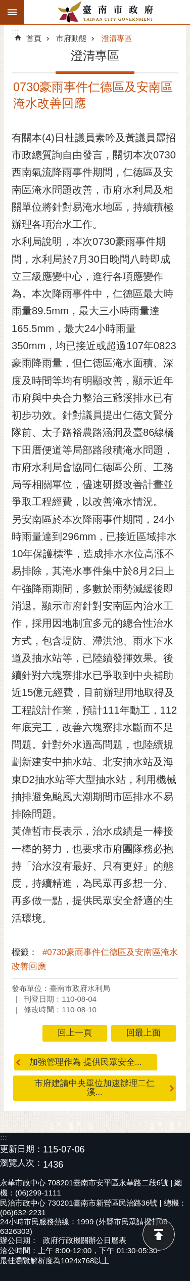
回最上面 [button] (143, 1033)
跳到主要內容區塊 (5, 5)
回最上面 (158, 1234)
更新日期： (21, 1149)
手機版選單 (12, 12)
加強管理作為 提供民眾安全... (85, 1062)
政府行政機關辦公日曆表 (84, 1240)
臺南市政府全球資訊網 (107, 12)
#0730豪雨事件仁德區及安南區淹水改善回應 (95, 959)
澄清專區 (117, 38)
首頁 (33, 38)
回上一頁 (75, 1033)
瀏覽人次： (21, 1163)
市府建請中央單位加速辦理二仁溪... (94, 1088)
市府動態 (71, 38)
